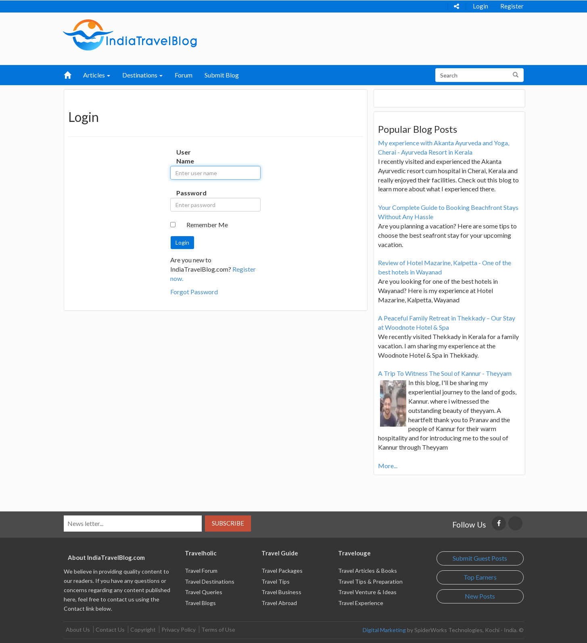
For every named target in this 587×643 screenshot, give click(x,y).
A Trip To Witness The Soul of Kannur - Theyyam (445, 373)
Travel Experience (360, 602)
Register (512, 6)
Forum (183, 75)
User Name (184, 156)
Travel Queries (203, 592)
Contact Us (110, 629)
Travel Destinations (209, 581)
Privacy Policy (178, 629)
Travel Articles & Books (367, 570)
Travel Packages (282, 570)
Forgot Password (194, 291)
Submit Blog (222, 75)
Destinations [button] (142, 75)
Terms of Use (218, 629)
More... (387, 465)
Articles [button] (96, 75)
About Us (78, 629)
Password (184, 193)
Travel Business (281, 592)
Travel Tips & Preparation (370, 581)
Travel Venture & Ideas (367, 592)
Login (480, 6)
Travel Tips (275, 581)
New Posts (480, 596)
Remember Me (207, 224)
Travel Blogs (200, 602)
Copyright (143, 629)
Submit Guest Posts (480, 558)
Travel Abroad (279, 602)
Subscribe (228, 523)
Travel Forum (201, 570)
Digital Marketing (384, 629)
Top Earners (480, 577)
